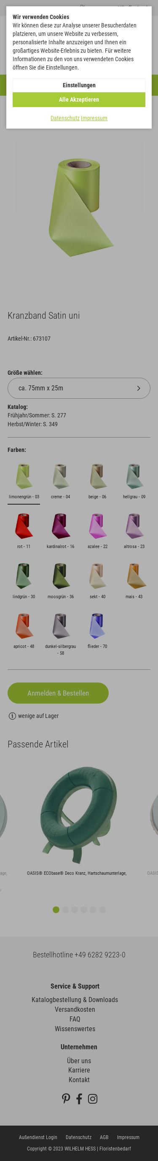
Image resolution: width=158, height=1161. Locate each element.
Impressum (94, 118)
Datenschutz (65, 118)
